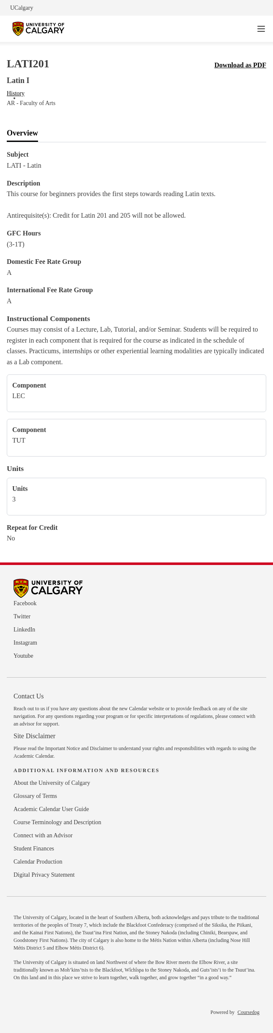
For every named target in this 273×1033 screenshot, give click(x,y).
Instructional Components (48, 318)
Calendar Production (38, 862)
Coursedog (248, 1012)
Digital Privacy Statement (44, 875)
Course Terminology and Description (57, 822)
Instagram (25, 643)
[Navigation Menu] (261, 28)
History (16, 93)
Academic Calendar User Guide (51, 809)
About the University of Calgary (52, 783)
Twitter (22, 616)
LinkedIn (24, 629)
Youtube (23, 656)
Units (15, 468)
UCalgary (21, 8)
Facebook (25, 603)
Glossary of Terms (35, 796)
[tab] (22, 133)
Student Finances (34, 848)
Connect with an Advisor (43, 835)
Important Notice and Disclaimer (78, 748)
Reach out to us (29, 709)
